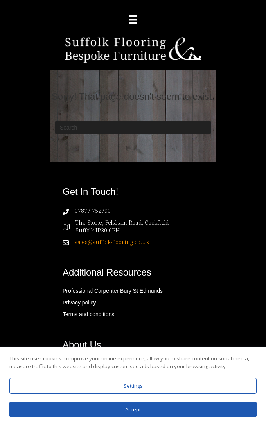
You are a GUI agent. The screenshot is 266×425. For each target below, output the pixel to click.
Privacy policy (79, 302)
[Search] (133, 127)
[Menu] (133, 19)
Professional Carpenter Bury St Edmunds (113, 291)
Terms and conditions (88, 314)
